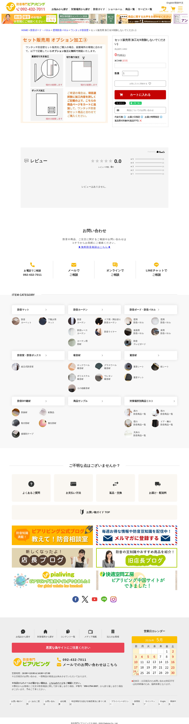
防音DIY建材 (20, 396)
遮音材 (130, 351)
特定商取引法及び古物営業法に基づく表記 (90, 699)
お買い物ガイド (20, 699)
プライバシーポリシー (120, 699)
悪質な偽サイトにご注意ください (68, 645)
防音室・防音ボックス (26, 351)
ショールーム (115, 9)
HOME (24, 30)
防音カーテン (77, 306)
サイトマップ (150, 699)
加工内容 (121, 61)
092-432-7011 (75, 657)
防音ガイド (99, 9)
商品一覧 (130, 9)
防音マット (20, 306)
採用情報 (137, 699)
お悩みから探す (60, 9)
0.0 (118, 161)
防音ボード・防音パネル (140, 306)
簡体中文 (179, 2)
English (162, 699)
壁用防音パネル (60, 30)
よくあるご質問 (36, 699)
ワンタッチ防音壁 (79, 30)
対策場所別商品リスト (138, 396)
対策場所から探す (80, 9)
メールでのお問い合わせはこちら (91, 662)
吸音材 (73, 351)
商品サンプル (77, 396)
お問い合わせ (52, 699)
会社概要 (65, 699)
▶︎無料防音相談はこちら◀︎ (94, 247)
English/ (170, 2)
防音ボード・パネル (40, 30)
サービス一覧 (145, 9)
